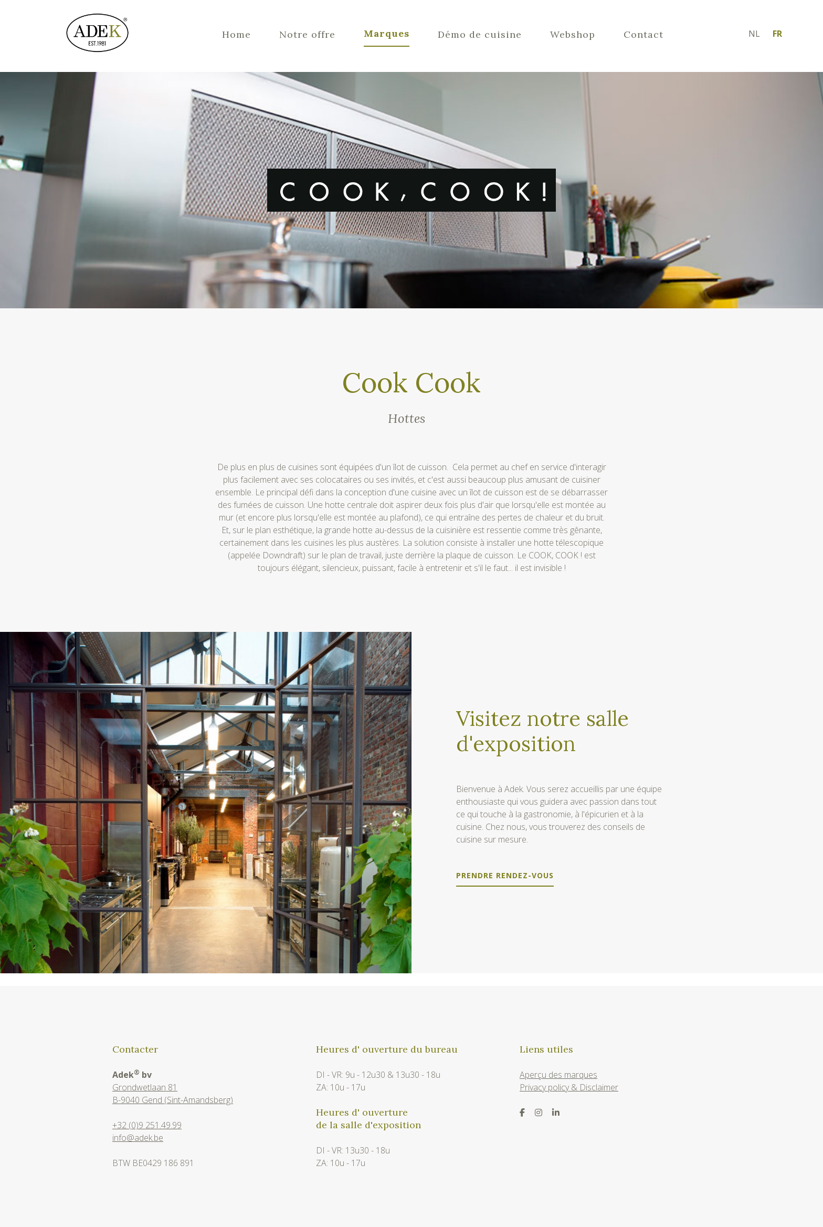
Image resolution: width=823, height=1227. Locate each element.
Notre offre (307, 34)
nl (754, 33)
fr (777, 33)
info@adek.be (137, 1137)
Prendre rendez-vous (505, 875)
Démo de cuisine (480, 34)
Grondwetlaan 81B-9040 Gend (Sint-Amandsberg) (172, 1094)
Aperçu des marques (558, 1074)
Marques (386, 33)
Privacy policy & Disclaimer (569, 1087)
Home (236, 34)
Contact (643, 34)
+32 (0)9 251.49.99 (147, 1125)
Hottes (406, 419)
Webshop (572, 34)
